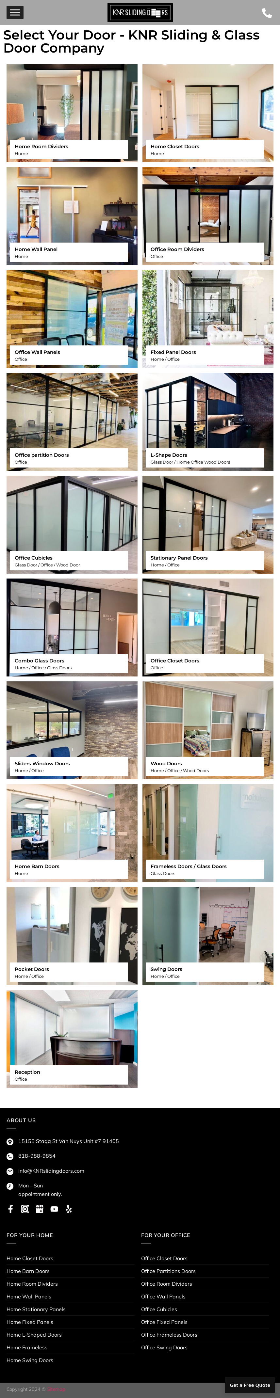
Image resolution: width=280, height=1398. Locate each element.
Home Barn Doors (28, 1271)
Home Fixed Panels (30, 1322)
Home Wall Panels (29, 1296)
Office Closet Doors (164, 1258)
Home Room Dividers (32, 1283)
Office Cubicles (159, 1309)
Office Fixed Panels (164, 1322)
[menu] (15, 12)
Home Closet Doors (30, 1258)
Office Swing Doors (164, 1347)
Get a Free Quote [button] (250, 1385)
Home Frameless (27, 1347)
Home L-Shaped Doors (34, 1334)
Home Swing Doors (30, 1360)
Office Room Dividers (166, 1283)
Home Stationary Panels (36, 1309)
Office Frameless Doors (169, 1334)
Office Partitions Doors (168, 1271)
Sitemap (56, 1389)
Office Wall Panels (163, 1296)
